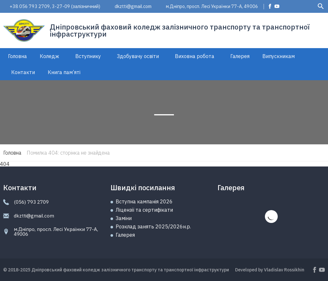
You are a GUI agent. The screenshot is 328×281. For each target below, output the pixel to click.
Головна (17, 56)
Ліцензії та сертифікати (144, 210)
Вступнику (88, 56)
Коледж (49, 56)
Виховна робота (194, 56)
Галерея (240, 56)
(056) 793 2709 (31, 202)
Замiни (124, 218)
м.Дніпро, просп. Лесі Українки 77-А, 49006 (212, 6)
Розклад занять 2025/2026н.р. (153, 226)
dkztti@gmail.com (133, 6)
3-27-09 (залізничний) (76, 6)
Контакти (23, 72)
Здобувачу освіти (138, 56)
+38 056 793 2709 (30, 6)
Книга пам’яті (64, 72)
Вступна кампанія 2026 (144, 201)
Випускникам (278, 56)
